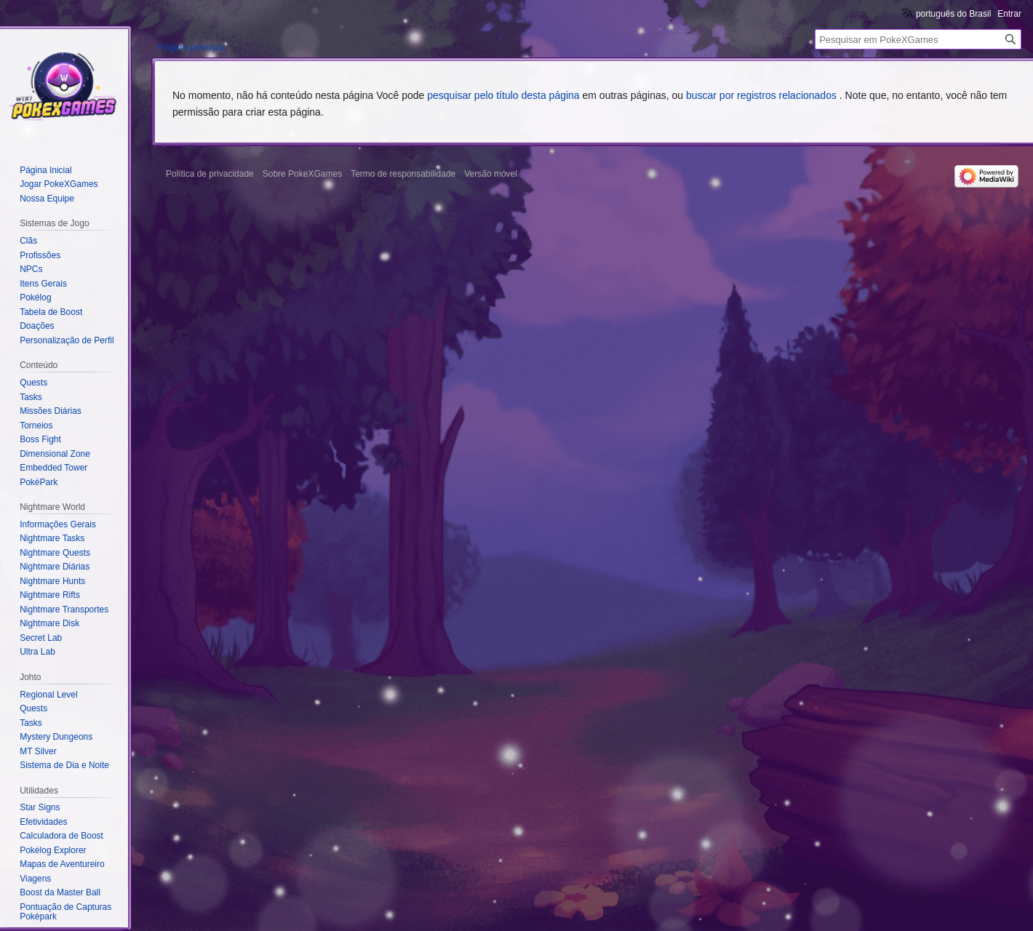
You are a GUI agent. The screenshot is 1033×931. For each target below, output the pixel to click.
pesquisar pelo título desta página (503, 95)
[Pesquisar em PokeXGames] (918, 39)
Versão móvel (490, 174)
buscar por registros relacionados (761, 95)
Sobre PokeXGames (302, 174)
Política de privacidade (210, 174)
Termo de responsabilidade (403, 174)
